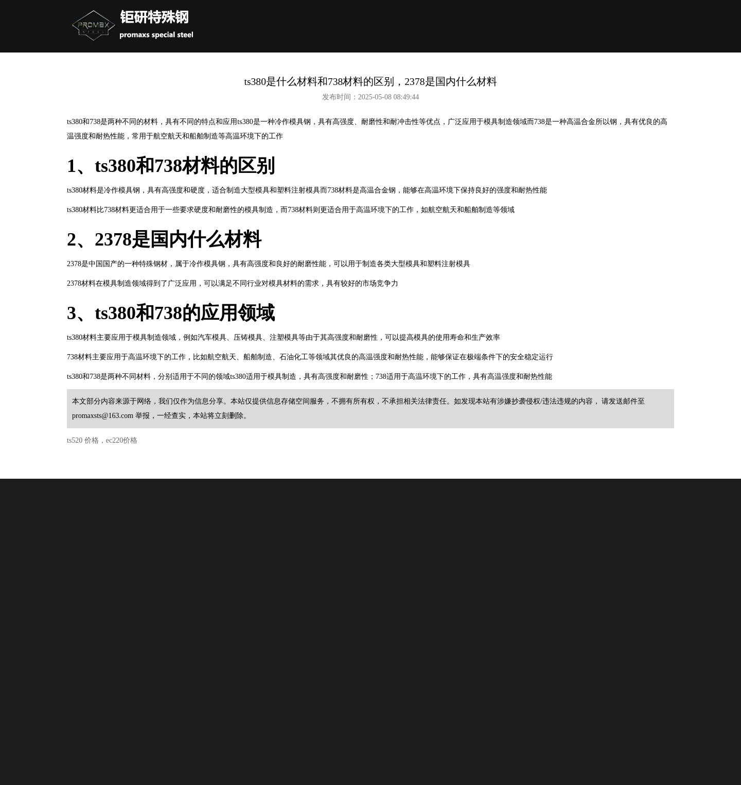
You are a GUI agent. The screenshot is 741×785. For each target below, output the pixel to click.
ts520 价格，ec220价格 (102, 440)
